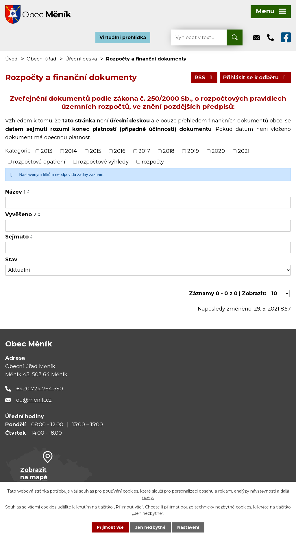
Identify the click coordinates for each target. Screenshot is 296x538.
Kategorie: (18, 151)
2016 (119, 151)
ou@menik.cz (34, 400)
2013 (46, 151)
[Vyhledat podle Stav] (148, 270)
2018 (168, 151)
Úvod (11, 59)
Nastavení (188, 527)
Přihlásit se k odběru (255, 78)
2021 (243, 151)
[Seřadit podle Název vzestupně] (28, 191)
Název (15, 192)
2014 (71, 151)
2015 (95, 151)
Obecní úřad (41, 59)
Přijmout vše (110, 527)
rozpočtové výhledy (103, 162)
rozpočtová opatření (39, 162)
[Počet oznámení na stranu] (279, 294)
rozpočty (153, 162)
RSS (203, 78)
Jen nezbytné (151, 527)
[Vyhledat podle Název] (148, 203)
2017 (144, 151)
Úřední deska (81, 59)
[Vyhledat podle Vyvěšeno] (148, 226)
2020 (218, 151)
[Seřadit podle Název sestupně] (28, 193)
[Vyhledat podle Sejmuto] (148, 248)
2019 (193, 151)
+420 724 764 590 (39, 389)
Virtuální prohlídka (122, 38)
